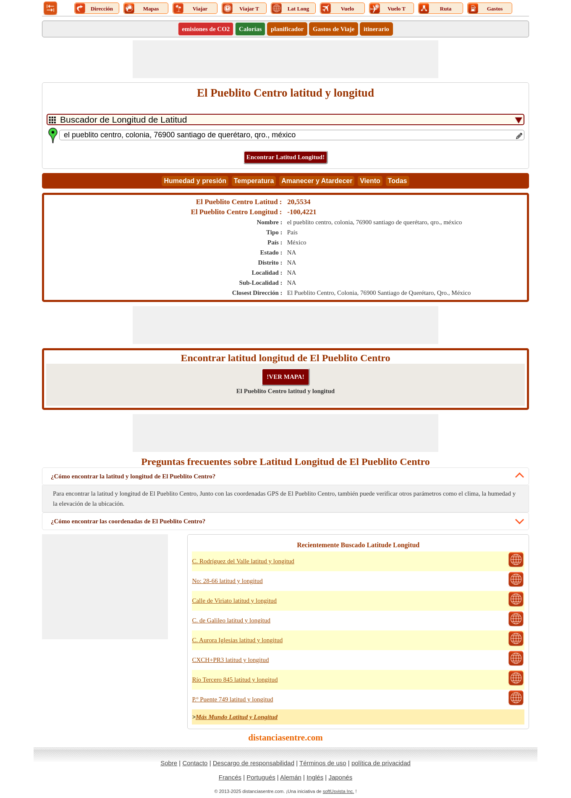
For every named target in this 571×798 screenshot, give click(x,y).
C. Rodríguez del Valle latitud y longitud (243, 561)
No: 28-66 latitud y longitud (227, 581)
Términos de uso (322, 762)
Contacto (194, 762)
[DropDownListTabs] (285, 119)
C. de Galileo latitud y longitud (231, 620)
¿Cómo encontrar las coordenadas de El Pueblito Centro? (128, 521)
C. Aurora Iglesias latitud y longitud (237, 640)
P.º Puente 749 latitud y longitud (232, 699)
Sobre (168, 762)
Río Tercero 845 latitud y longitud (235, 679)
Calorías (250, 29)
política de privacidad (381, 762)
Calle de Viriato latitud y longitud (234, 600)
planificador (287, 29)
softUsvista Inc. (338, 791)
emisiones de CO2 (206, 29)
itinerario (376, 29)
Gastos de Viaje (333, 29)
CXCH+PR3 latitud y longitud (230, 659)
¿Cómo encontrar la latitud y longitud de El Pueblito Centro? (133, 476)
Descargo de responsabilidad (253, 762)
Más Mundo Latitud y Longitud (237, 717)
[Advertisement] (285, 59)
